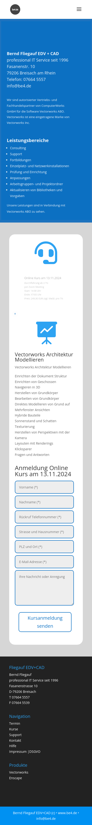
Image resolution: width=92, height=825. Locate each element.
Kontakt (15, 740)
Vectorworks (18, 772)
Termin (14, 723)
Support (15, 734)
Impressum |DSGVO (24, 751)
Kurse (13, 729)
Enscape (15, 778)
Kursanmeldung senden (45, 622)
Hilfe (12, 746)
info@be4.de (22, 89)
